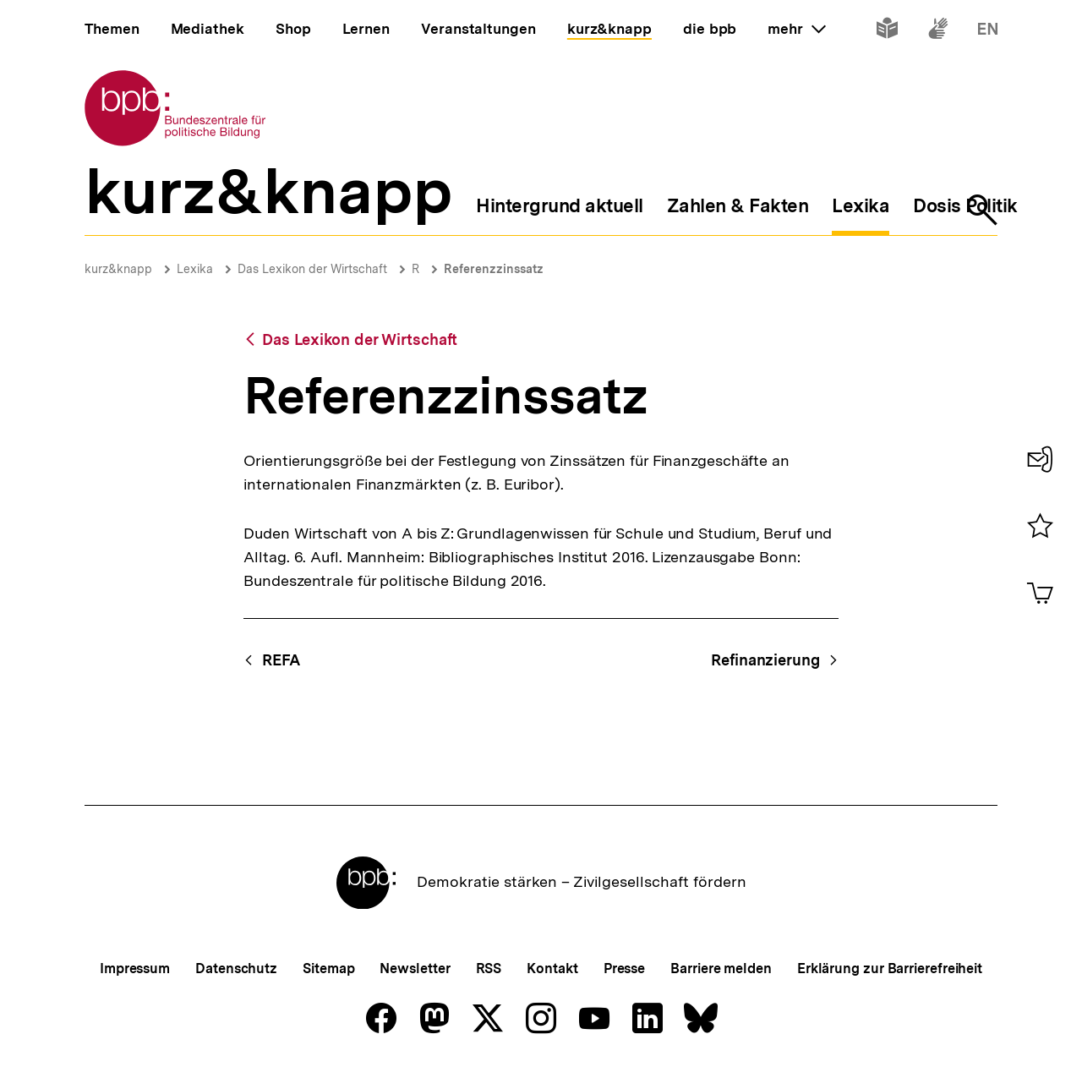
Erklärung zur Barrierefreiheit (889, 968)
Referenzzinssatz (494, 269)
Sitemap (328, 968)
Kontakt (552, 968)
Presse (624, 968)
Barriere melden (721, 968)
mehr (796, 28)
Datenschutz (236, 968)
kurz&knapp (118, 269)
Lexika (195, 269)
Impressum (135, 968)
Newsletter (415, 968)
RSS (489, 968)
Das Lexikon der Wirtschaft (312, 269)
